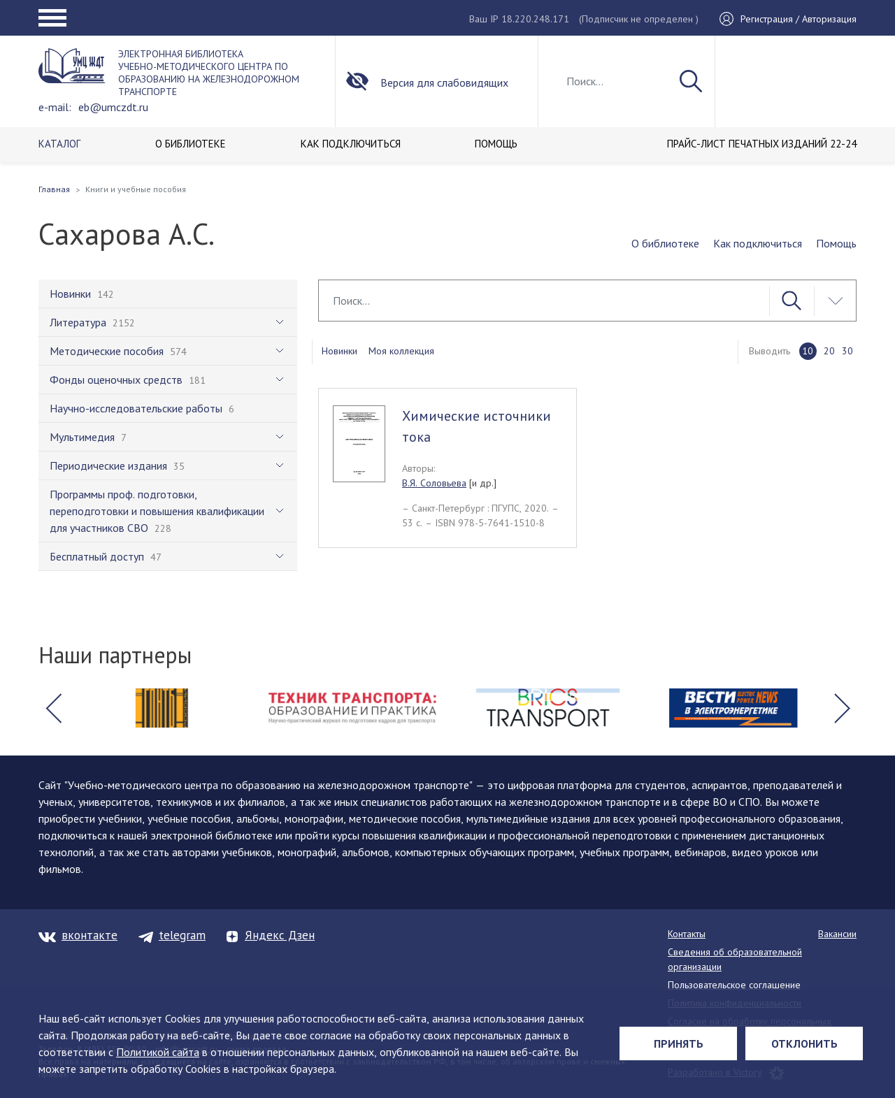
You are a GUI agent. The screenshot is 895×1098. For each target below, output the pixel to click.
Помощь (836, 243)
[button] (53, 708)
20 (829, 351)
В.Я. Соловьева (434, 483)
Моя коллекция (401, 351)
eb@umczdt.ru (113, 107)
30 (847, 351)
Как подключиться (757, 243)
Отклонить (804, 1043)
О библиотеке (665, 243)
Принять (678, 1043)
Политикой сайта (157, 1052)
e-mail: (54, 107)
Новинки (339, 351)
